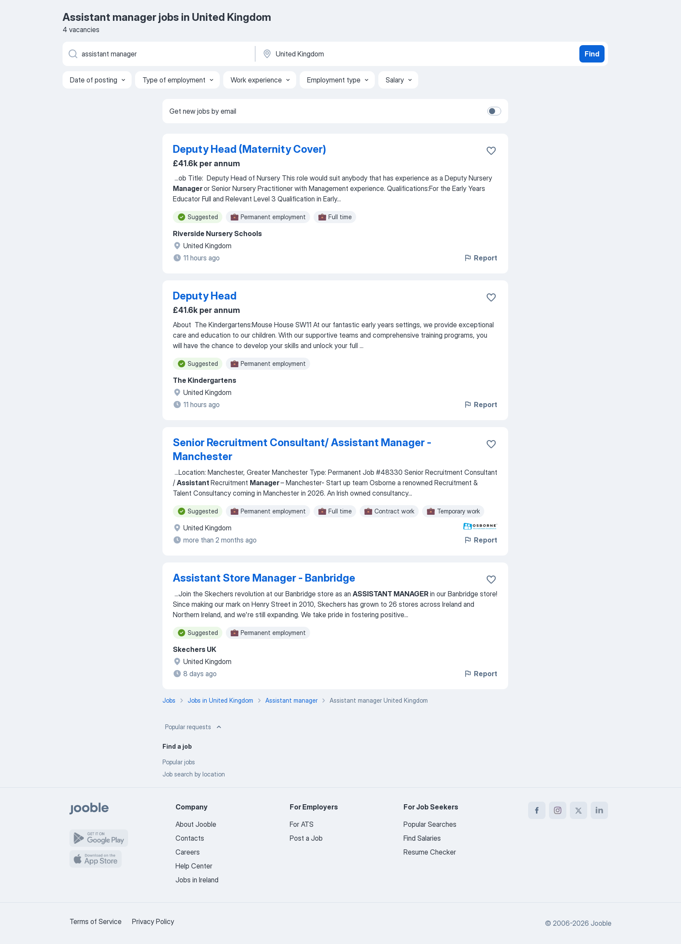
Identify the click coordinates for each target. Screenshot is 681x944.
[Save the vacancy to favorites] (491, 150)
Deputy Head (205, 295)
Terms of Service (95, 921)
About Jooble (195, 824)
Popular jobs (178, 762)
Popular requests (194, 727)
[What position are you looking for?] (158, 54)
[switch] (494, 111)
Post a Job (306, 838)
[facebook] (536, 810)
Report (480, 257)
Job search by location (193, 774)
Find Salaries (422, 838)
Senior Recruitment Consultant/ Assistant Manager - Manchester (302, 449)
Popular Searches (429, 824)
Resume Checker (429, 852)
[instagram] (557, 810)
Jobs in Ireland (196, 879)
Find (592, 53)
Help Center (193, 866)
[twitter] (578, 810)
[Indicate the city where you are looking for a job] (352, 54)
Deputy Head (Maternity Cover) (249, 149)
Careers (187, 852)
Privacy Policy (153, 921)
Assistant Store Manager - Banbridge (264, 578)
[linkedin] (599, 810)
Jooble (601, 923)
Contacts (189, 838)
